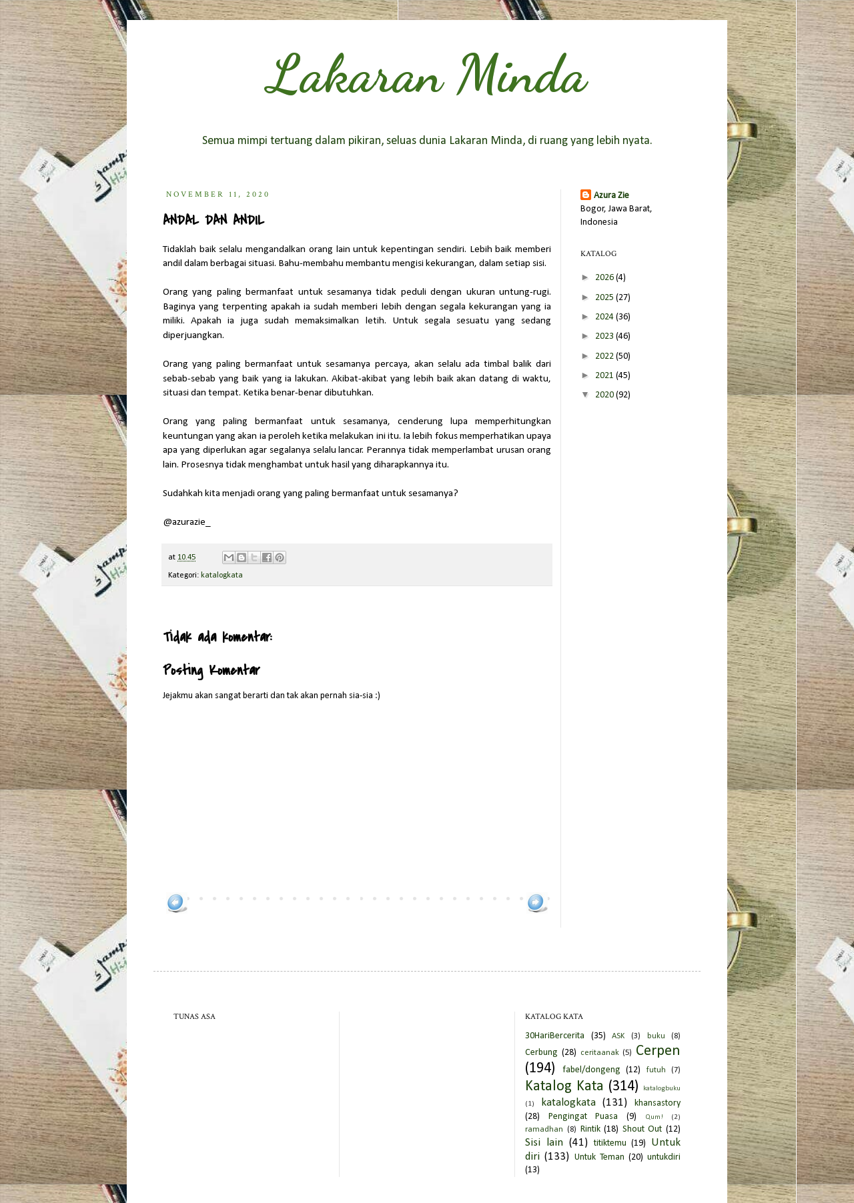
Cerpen (658, 1051)
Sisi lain (544, 1142)
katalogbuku (662, 1088)
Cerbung (541, 1053)
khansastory (657, 1103)
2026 (605, 278)
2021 (605, 376)
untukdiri (664, 1157)
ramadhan (544, 1130)
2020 (605, 395)
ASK (618, 1036)
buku (656, 1036)
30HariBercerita (554, 1036)
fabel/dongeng (591, 1070)
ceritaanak (599, 1053)
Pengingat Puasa (583, 1117)
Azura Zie (611, 196)
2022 (605, 356)
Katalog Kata (564, 1086)
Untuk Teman (599, 1157)
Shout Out (642, 1129)
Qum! (654, 1117)
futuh (656, 1070)
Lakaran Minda (427, 73)
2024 (605, 317)
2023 (605, 336)
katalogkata (222, 575)
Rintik (590, 1129)
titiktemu (610, 1143)
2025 (605, 298)
